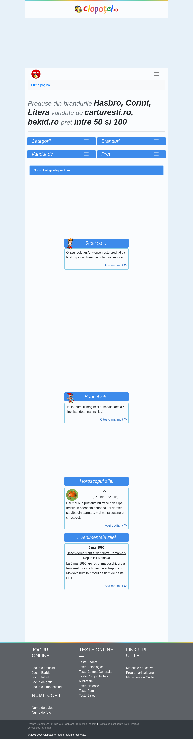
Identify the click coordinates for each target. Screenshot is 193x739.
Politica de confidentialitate (114, 723)
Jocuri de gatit (42, 682)
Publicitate (57, 723)
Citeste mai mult (113, 419)
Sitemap (47, 727)
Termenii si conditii (86, 723)
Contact (69, 723)
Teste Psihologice (91, 667)
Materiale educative (140, 668)
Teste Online (96, 649)
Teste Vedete (88, 662)
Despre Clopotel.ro (38, 723)
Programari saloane (140, 672)
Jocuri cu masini (43, 668)
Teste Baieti (87, 695)
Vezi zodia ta (116, 525)
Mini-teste (86, 681)
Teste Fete (86, 690)
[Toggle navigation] (156, 74)
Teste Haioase (89, 686)
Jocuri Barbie (41, 672)
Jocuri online (41, 652)
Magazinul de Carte (140, 677)
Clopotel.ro (96, 9)
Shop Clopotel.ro (36, 74)
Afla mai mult (116, 265)
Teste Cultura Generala (95, 671)
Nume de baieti (42, 707)
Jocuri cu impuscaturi (47, 687)
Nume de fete (41, 712)
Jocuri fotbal (40, 677)
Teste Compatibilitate (94, 676)
